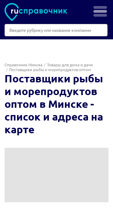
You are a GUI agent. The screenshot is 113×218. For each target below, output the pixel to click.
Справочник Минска (23, 64)
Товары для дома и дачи (70, 64)
